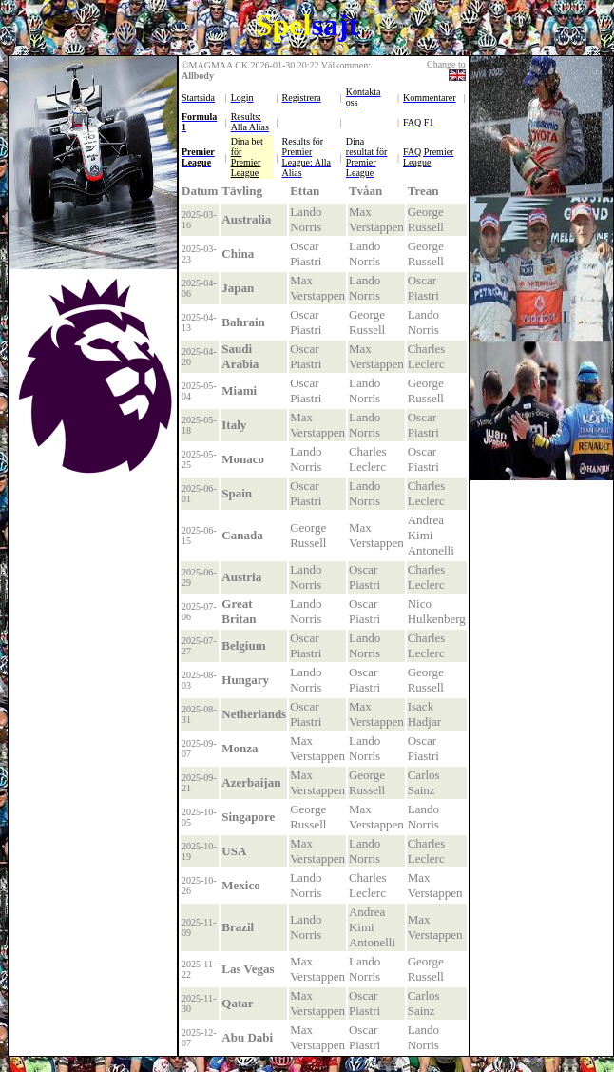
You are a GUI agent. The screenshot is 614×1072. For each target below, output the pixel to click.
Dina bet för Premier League (247, 157)
